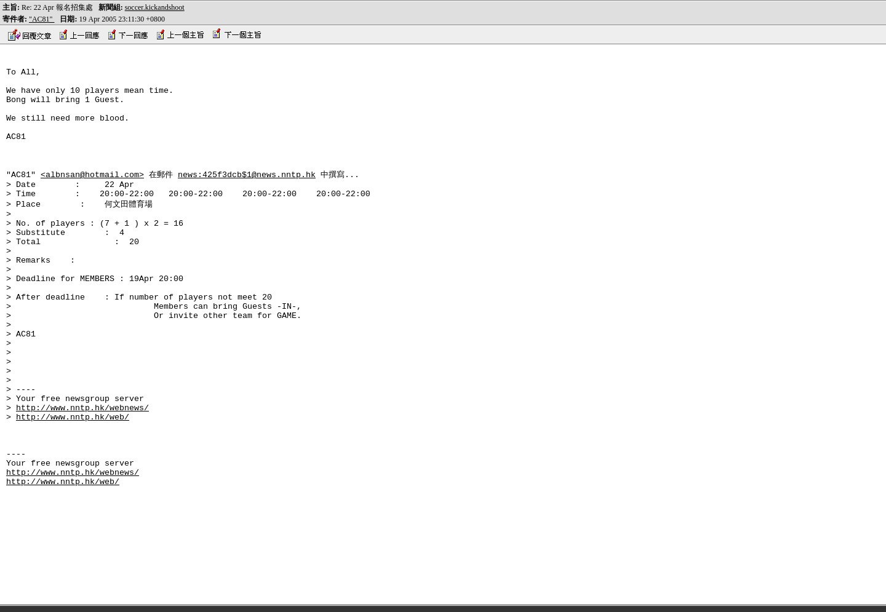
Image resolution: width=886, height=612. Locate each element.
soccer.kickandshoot (155, 7)
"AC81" (41, 19)
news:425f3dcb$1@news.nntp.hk (247, 196)
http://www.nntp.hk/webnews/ (82, 474)
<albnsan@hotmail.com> (92, 196)
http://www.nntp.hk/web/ (72, 485)
